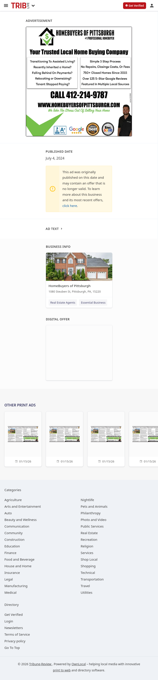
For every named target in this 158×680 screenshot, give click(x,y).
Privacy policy (14, 641)
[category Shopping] (88, 566)
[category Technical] (88, 572)
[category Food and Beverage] (19, 559)
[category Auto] (8, 513)
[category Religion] (87, 546)
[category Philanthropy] (91, 513)
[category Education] (12, 546)
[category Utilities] (86, 592)
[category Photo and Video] (93, 519)
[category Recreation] (89, 539)
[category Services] (87, 552)
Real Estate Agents (62, 302)
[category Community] (13, 533)
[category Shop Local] (89, 559)
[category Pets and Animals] (94, 506)
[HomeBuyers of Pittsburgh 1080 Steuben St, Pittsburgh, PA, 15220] (79, 274)
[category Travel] (85, 586)
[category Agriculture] (13, 500)
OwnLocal (79, 664)
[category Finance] (10, 552)
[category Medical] (10, 592)
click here (70, 205)
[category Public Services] (92, 526)
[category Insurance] (12, 572)
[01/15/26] (23, 438)
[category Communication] (16, 526)
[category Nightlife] (87, 500)
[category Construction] (14, 539)
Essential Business (93, 302)
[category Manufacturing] (16, 586)
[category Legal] (8, 579)
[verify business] (134, 5)
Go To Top (12, 647)
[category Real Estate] (89, 533)
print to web (62, 670)
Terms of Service (17, 634)
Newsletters (13, 628)
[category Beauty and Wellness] (20, 519)
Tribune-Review (40, 664)
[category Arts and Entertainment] (22, 506)
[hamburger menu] (6, 5)
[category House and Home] (18, 566)
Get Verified (13, 614)
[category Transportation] (92, 579)
